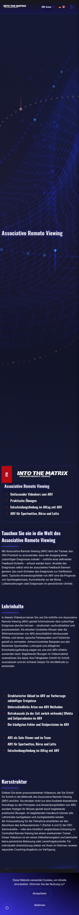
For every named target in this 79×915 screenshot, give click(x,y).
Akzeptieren (40, 893)
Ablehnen (39, 905)
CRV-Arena (48, 6)
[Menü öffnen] (72, 6)
